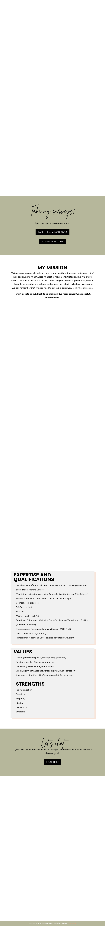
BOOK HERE (52, 762)
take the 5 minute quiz (52, 231)
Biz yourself (72, 923)
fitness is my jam (52, 241)
